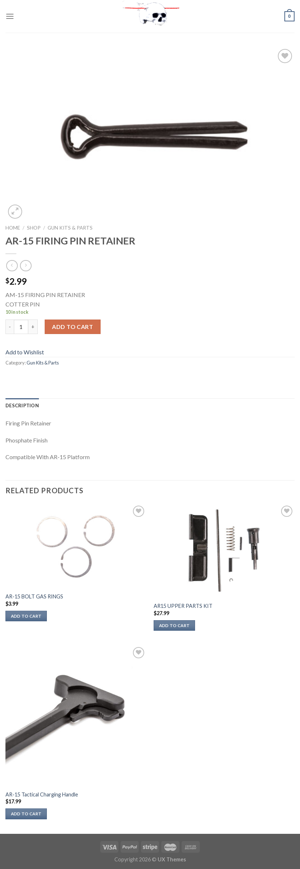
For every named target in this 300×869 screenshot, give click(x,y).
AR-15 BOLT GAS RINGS (34, 596)
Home (12, 228)
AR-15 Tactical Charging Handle (41, 794)
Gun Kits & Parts (70, 228)
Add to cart (72, 326)
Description (22, 405)
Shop (34, 228)
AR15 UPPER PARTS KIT (183, 606)
